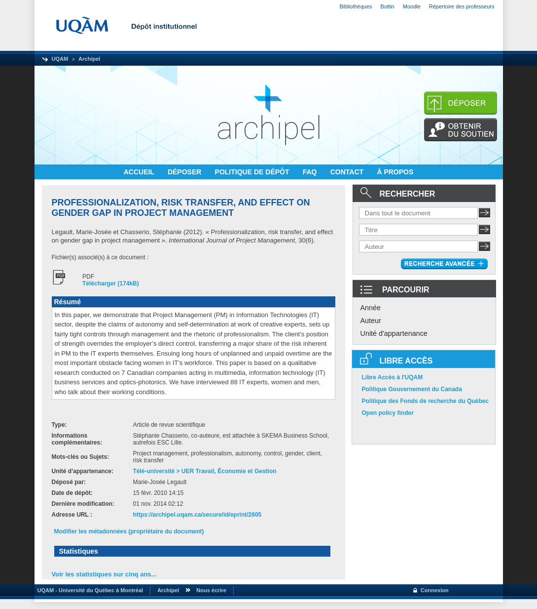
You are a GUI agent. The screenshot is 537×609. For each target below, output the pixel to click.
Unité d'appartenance (394, 333)
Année (370, 308)
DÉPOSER (185, 172)
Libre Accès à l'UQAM (392, 377)
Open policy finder (388, 412)
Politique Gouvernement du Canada (412, 389)
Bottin (387, 6)
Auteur (370, 321)
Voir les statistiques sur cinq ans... (104, 574)
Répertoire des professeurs (462, 6)
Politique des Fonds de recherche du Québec (425, 401)
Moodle (412, 6)
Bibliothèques (356, 6)
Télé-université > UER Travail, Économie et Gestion (205, 471)
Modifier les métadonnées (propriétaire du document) (129, 531)
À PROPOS (395, 172)
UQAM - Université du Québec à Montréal (89, 590)
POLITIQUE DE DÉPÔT (253, 172)
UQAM (60, 59)
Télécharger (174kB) (110, 283)
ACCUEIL (140, 172)
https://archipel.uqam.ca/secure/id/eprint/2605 (197, 514)
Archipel (89, 59)
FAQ (311, 172)
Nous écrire (211, 590)
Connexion (435, 590)
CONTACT (347, 172)
